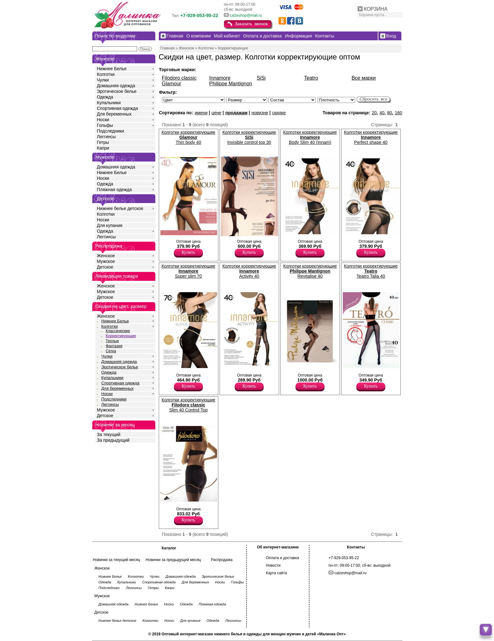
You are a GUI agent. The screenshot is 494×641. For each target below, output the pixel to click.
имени (201, 112)
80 (389, 112)
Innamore (220, 78)
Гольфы (105, 125)
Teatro (311, 78)
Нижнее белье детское (120, 208)
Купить (188, 252)
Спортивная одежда (117, 108)
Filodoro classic (179, 78)
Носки (103, 119)
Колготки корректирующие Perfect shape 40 (371, 137)
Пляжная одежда (114, 189)
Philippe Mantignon (230, 83)
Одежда (105, 96)
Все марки (364, 78)
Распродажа (222, 560)
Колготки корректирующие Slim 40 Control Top (188, 404)
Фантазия (114, 346)
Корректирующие (121, 336)
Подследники (110, 130)
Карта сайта (276, 573)
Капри (103, 147)
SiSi (261, 78)
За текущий (109, 434)
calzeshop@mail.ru (246, 15)
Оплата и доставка (282, 558)
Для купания (110, 225)
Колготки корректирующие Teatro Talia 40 (371, 271)
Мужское (106, 261)
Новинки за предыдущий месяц (173, 560)
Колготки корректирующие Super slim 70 (188, 271)
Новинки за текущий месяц (116, 560)
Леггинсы (106, 136)
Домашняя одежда (116, 85)
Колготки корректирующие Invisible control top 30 (249, 137)
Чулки (103, 79)
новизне (259, 112)
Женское (106, 255)
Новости (273, 565)
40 (381, 112)
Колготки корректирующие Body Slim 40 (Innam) (310, 137)
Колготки (106, 74)
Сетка (111, 351)
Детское (106, 198)
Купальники (109, 102)
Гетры (103, 142)
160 (398, 112)
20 (374, 112)
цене (216, 112)
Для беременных (114, 113)
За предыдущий (113, 440)
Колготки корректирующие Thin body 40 (188, 137)
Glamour (171, 83)
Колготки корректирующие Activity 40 (249, 271)
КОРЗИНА (376, 9)
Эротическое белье (117, 91)
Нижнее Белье (112, 68)
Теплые (112, 341)
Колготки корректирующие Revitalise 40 (310, 271)
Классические (118, 331)
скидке (279, 112)
